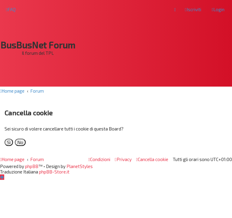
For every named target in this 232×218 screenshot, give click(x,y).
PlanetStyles (79, 166)
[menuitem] (11, 9)
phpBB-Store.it (54, 171)
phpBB (31, 166)
